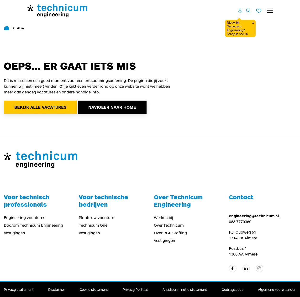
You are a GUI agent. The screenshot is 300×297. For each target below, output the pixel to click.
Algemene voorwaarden (277, 289)
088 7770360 (240, 221)
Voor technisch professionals (26, 200)
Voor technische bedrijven (103, 200)
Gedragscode (232, 289)
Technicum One (93, 225)
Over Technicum (169, 225)
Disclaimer (56, 289)
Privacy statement (19, 289)
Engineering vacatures (24, 217)
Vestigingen (14, 232)
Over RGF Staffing (170, 232)
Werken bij (163, 217)
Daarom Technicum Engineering (33, 225)
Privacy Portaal (135, 289)
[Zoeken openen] (248, 10)
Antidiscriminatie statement (185, 289)
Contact (241, 197)
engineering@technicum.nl (254, 216)
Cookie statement (94, 289)
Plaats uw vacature (96, 217)
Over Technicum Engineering (178, 200)
